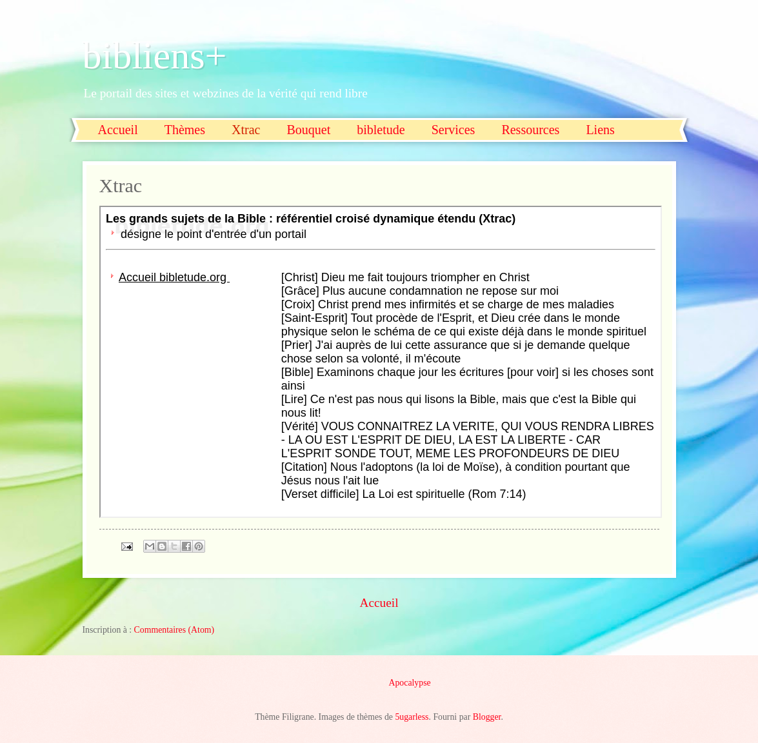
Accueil (118, 130)
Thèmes (185, 130)
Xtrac (246, 130)
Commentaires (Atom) (174, 630)
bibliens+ (155, 55)
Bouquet (308, 130)
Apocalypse (410, 683)
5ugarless (411, 717)
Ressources (530, 130)
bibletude (380, 130)
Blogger (487, 717)
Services (453, 130)
